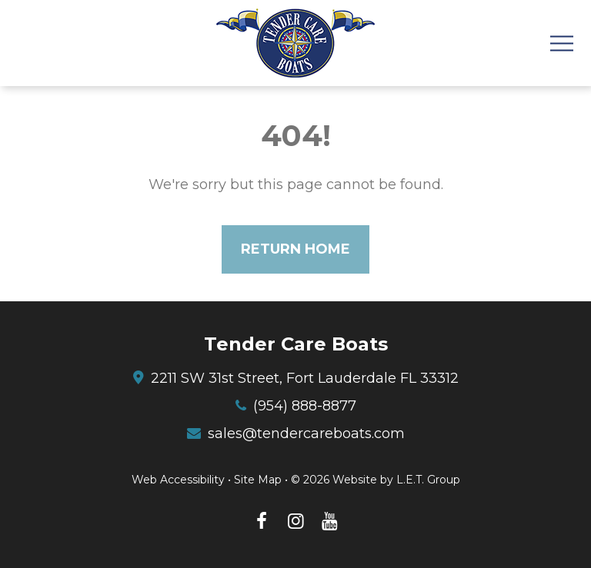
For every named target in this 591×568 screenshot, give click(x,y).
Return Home (295, 249)
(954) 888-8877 (304, 405)
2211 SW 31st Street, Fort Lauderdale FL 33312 (305, 378)
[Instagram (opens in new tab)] (295, 521)
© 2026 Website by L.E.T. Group (375, 480)
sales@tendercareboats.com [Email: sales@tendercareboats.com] (306, 433)
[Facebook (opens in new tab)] (262, 521)
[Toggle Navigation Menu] (561, 43)
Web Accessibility (178, 480)
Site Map (258, 480)
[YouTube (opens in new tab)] (329, 521)
